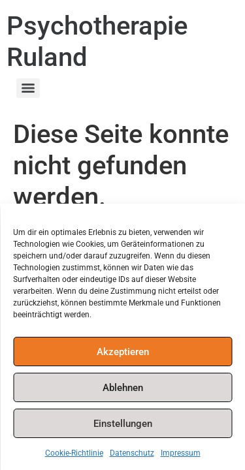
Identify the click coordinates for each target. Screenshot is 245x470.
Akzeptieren (123, 352)
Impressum (181, 453)
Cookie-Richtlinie (74, 453)
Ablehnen (123, 388)
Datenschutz (132, 453)
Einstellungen (122, 424)
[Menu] (28, 88)
